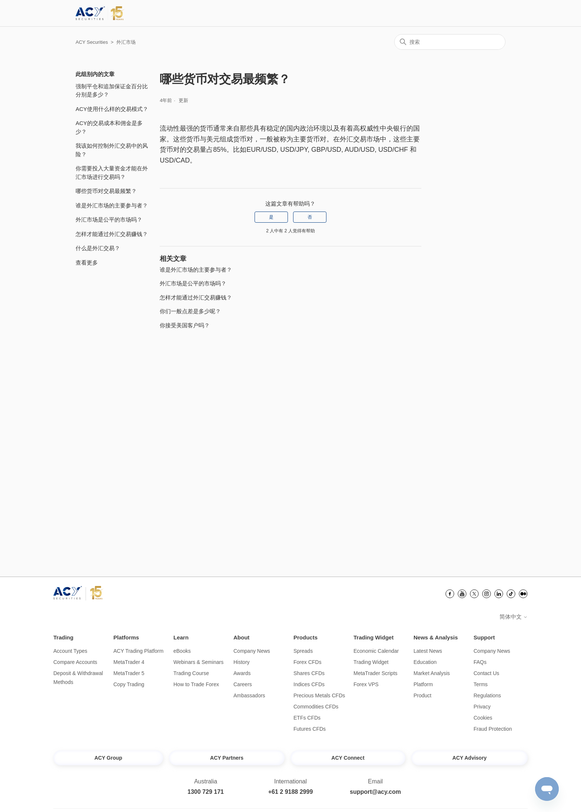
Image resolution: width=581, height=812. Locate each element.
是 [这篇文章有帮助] (271, 217)
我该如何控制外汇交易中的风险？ (112, 150)
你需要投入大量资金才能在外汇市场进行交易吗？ (112, 172)
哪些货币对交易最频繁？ (106, 191)
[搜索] (450, 42)
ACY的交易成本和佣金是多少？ (109, 127)
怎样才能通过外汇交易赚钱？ (112, 234)
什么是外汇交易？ (98, 248)
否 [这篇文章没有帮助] (310, 217)
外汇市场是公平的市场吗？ (109, 219)
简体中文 (513, 616)
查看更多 (87, 262)
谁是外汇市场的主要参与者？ (112, 205)
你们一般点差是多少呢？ (190, 311)
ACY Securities (92, 42)
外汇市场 (126, 42)
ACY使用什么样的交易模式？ (112, 109)
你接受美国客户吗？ (185, 325)
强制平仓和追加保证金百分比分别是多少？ (112, 90)
